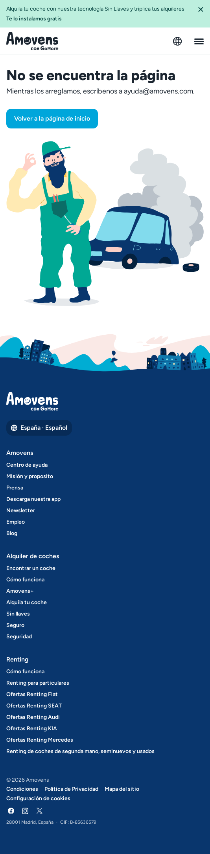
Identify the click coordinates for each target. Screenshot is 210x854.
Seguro (15, 625)
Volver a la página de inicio (52, 118)
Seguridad (19, 636)
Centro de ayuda (27, 465)
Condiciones (22, 789)
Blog (11, 533)
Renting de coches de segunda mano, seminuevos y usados (80, 751)
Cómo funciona (25, 579)
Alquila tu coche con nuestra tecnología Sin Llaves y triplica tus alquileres (98, 14)
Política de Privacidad (71, 789)
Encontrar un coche (30, 568)
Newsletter (20, 510)
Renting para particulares (37, 683)
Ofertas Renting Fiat (32, 694)
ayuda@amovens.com (158, 91)
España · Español (39, 427)
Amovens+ (20, 591)
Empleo (15, 522)
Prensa (14, 487)
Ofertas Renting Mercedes (39, 740)
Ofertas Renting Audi (33, 717)
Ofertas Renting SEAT (34, 705)
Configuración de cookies (38, 798)
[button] (200, 13)
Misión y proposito (29, 476)
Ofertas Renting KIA (31, 728)
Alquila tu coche (26, 602)
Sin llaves (18, 613)
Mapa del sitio (122, 789)
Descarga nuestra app (33, 499)
